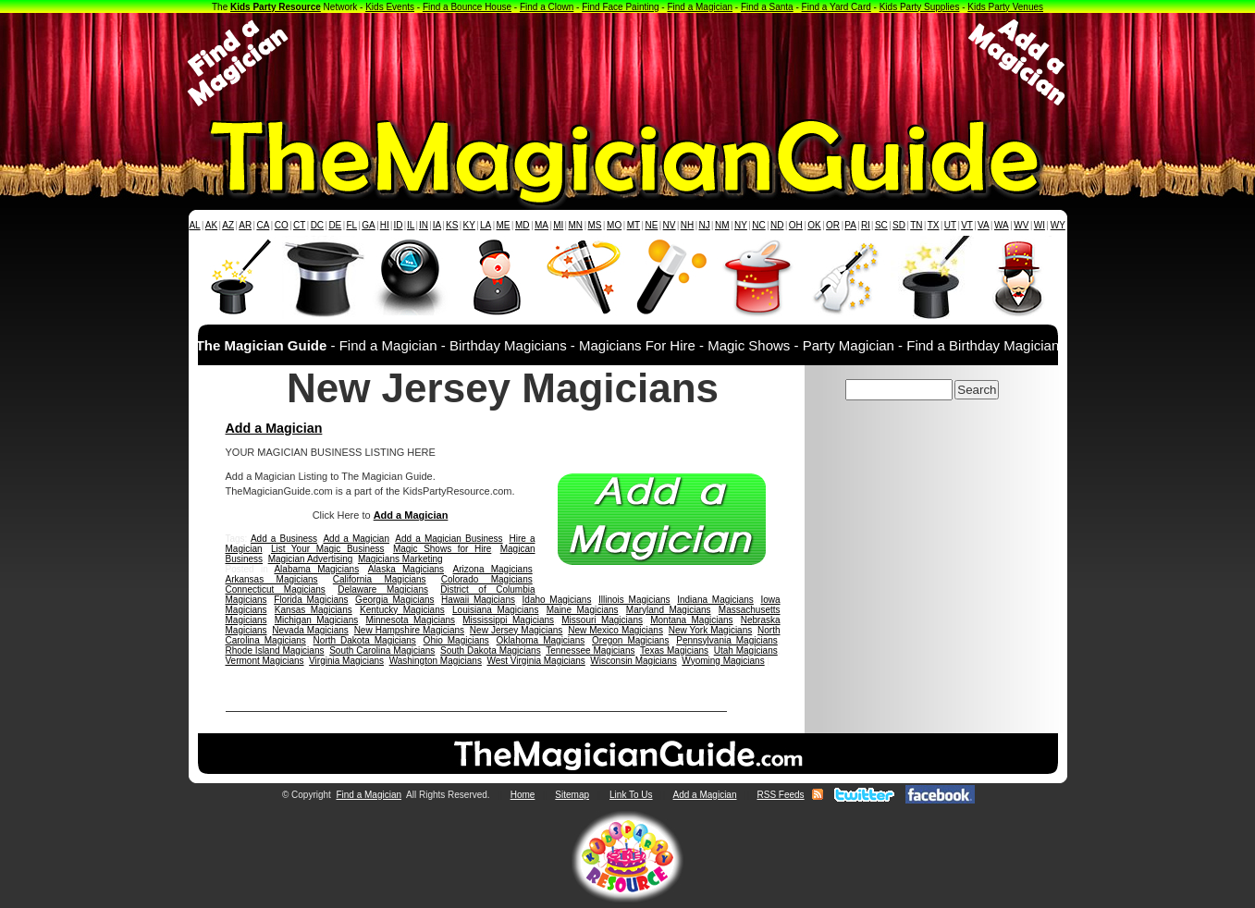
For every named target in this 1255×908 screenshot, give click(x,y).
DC (317, 225)
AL (194, 225)
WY (1058, 225)
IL (410, 225)
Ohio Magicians (456, 640)
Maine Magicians (583, 610)
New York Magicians (711, 630)
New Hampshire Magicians (409, 630)
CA (262, 225)
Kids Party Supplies (920, 7)
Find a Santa (767, 7)
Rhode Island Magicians (275, 650)
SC (881, 225)
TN (916, 225)
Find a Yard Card (836, 7)
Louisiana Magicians (495, 610)
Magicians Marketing (400, 559)
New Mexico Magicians (615, 630)
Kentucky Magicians (402, 610)
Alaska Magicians (406, 569)
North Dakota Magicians (365, 640)
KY (469, 225)
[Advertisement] (628, 62)
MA (541, 225)
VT (967, 225)
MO (614, 225)
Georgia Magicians (394, 600)
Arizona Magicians (493, 569)
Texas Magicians (674, 650)
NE (651, 225)
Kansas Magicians (313, 610)
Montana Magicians (691, 620)
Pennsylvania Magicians (727, 640)
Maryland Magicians (668, 610)
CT (299, 225)
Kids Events (389, 7)
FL (351, 225)
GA (368, 225)
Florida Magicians (311, 600)
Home (523, 795)
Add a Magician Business (448, 539)
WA (1001, 225)
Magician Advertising (310, 559)
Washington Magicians (435, 661)
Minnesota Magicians (410, 620)
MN (576, 225)
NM (722, 225)
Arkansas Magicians (272, 579)
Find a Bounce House (467, 7)
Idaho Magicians (557, 600)
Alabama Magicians (316, 569)
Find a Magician (699, 7)
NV (669, 225)
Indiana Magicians (715, 600)
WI (1039, 225)
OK (813, 225)
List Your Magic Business (328, 549)
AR (245, 225)
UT (950, 225)
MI (558, 225)
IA (437, 225)
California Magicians (379, 579)
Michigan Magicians (316, 620)
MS (595, 225)
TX (934, 225)
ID (397, 225)
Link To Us (631, 795)
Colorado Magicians (487, 579)
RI (865, 225)
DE (334, 225)
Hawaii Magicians (478, 600)
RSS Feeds (780, 795)
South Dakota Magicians (490, 650)
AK (211, 225)
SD (898, 225)
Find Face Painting (620, 7)
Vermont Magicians (265, 661)
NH (687, 225)
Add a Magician (274, 428)
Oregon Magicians (630, 640)
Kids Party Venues (1005, 7)
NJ (703, 225)
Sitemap (572, 795)
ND (776, 225)
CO (282, 225)
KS (452, 225)
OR (833, 225)
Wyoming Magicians (723, 661)
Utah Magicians (746, 650)
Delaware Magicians (383, 589)
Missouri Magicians (602, 620)
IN (423, 225)
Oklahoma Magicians (541, 640)
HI (384, 225)
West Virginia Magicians (535, 661)
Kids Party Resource (275, 7)
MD (522, 225)
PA (850, 225)
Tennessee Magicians (590, 650)
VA (984, 225)
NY (740, 225)
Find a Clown (546, 7)
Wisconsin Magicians (633, 661)
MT (633, 225)
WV (1021, 225)
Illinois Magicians (634, 600)
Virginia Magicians (346, 661)
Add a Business (284, 539)
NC (758, 225)
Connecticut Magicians (276, 589)
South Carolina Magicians (382, 650)
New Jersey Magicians (516, 630)
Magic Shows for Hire (442, 549)
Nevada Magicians (310, 630)
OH (796, 225)
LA (485, 225)
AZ (228, 225)
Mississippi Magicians (508, 620)
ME (504, 225)
